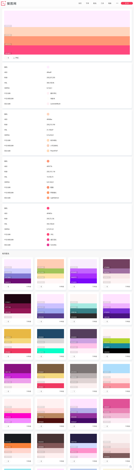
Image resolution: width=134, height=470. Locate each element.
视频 (109, 3)
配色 (94, 3)
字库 (87, 3)
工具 (102, 3)
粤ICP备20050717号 (67, 468)
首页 (80, 3)
